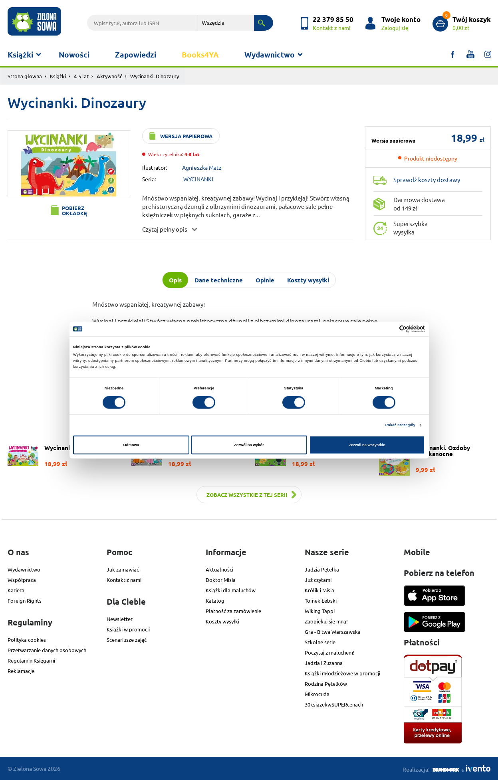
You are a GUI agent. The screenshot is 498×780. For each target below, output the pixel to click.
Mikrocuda (317, 694)
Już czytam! (318, 579)
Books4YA (200, 55)
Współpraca (22, 579)
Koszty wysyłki (222, 621)
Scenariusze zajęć (127, 639)
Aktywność (109, 76)
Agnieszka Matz (202, 167)
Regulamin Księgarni (31, 660)
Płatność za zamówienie (233, 610)
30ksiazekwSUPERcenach (334, 704)
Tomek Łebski (321, 600)
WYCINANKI (198, 179)
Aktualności (219, 569)
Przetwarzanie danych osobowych (47, 650)
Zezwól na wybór (249, 445)
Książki (20, 55)
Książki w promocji (128, 629)
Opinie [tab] (265, 280)
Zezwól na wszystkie (367, 445)
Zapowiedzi (135, 55)
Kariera (16, 590)
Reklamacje (21, 670)
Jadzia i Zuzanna (324, 662)
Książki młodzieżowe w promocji (342, 673)
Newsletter (120, 618)
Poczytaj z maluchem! (330, 652)
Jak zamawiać (123, 569)
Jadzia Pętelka (322, 569)
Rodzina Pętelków (326, 683)
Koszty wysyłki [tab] (308, 280)
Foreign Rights (25, 600)
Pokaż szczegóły (400, 425)
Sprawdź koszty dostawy (426, 179)
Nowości (74, 55)
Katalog (215, 600)
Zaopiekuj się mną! (326, 621)
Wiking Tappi (320, 610)
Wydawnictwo (269, 55)
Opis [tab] (175, 280)
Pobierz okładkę (74, 210)
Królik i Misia (319, 590)
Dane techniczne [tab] (218, 280)
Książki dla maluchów (231, 590)
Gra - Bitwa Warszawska (333, 631)
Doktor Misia (221, 579)
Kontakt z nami (124, 579)
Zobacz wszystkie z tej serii (246, 494)
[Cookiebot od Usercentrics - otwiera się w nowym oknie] (390, 329)
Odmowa (131, 445)
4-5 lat (81, 76)
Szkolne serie (320, 642)
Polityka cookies (27, 639)
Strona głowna (25, 76)
